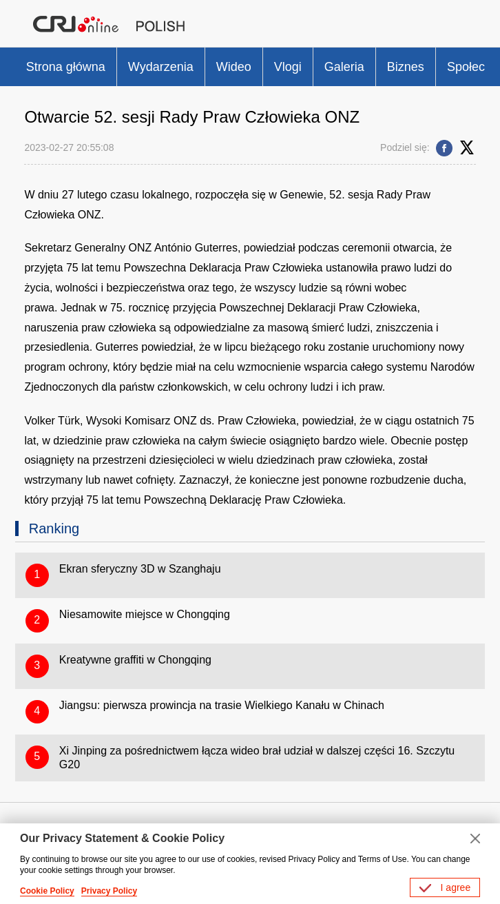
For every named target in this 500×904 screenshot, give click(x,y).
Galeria (344, 67)
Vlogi (288, 67)
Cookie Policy (47, 891)
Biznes (405, 67)
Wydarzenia (161, 67)
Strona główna (65, 67)
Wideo (233, 67)
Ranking (54, 528)
